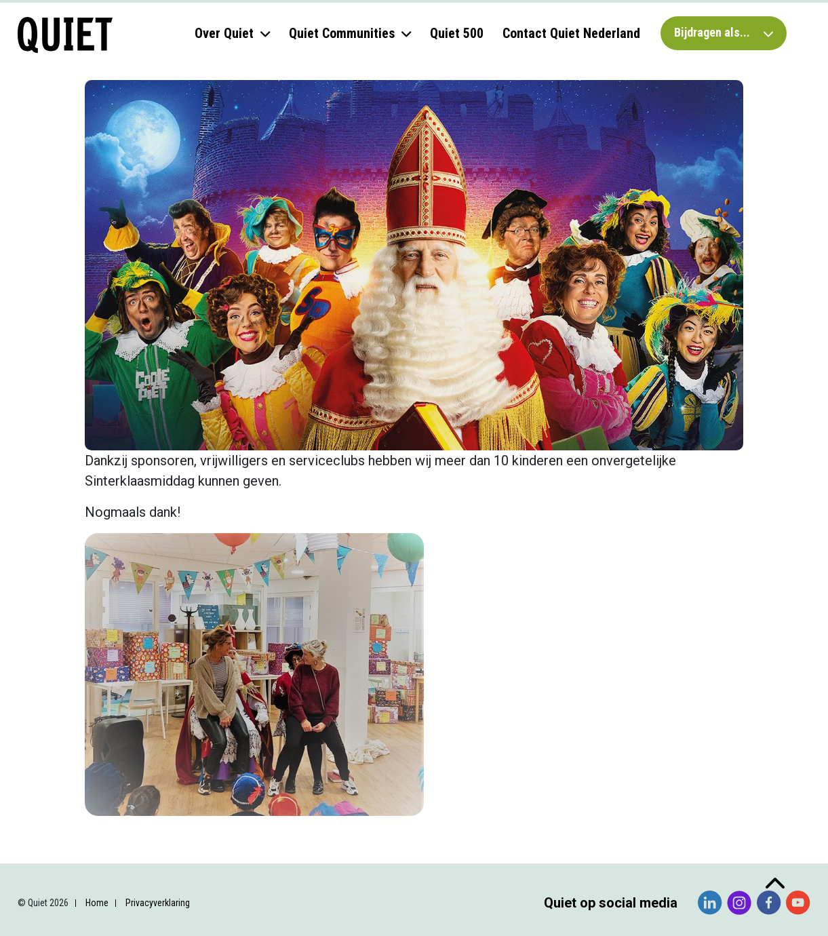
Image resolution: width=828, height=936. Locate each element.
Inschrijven (122, 879)
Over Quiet (224, 33)
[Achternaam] (122, 799)
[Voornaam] (122, 754)
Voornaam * (70, 733)
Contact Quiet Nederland (571, 33)
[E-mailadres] (122, 709)
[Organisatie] (122, 844)
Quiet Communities (342, 33)
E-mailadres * (74, 688)
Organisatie (70, 823)
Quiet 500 (457, 33)
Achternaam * (74, 778)
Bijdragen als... (723, 32)
